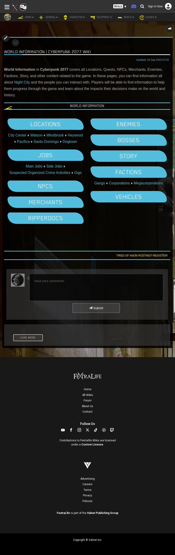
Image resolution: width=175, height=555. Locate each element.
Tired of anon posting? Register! (142, 255)
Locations (46, 124)
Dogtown (70, 142)
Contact (87, 411)
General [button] (48, 17)
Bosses (128, 140)
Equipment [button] (101, 17)
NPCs (45, 186)
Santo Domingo (46, 142)
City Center (17, 135)
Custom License (92, 444)
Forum (88, 400)
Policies (87, 501)
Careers (87, 484)
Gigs (78, 173)
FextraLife (63, 513)
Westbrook (55, 135)
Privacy (87, 495)
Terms (88, 490)
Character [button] (73, 17)
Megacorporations (148, 183)
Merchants (45, 202)
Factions (129, 172)
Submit (96, 308)
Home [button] (26, 17)
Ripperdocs (45, 218)
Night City (22, 82)
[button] (120, 6)
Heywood (75, 135)
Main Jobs (34, 166)
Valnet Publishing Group (102, 513)
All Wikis (87, 395)
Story (128, 156)
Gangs (99, 183)
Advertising (87, 478)
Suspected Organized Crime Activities (39, 173)
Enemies (128, 124)
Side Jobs (54, 166)
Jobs (45, 155)
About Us (87, 406)
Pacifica (23, 142)
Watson (36, 135)
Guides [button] (148, 17)
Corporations (119, 183)
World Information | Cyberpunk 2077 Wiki (47, 51)
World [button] (125, 17)
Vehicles (129, 197)
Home (87, 389)
